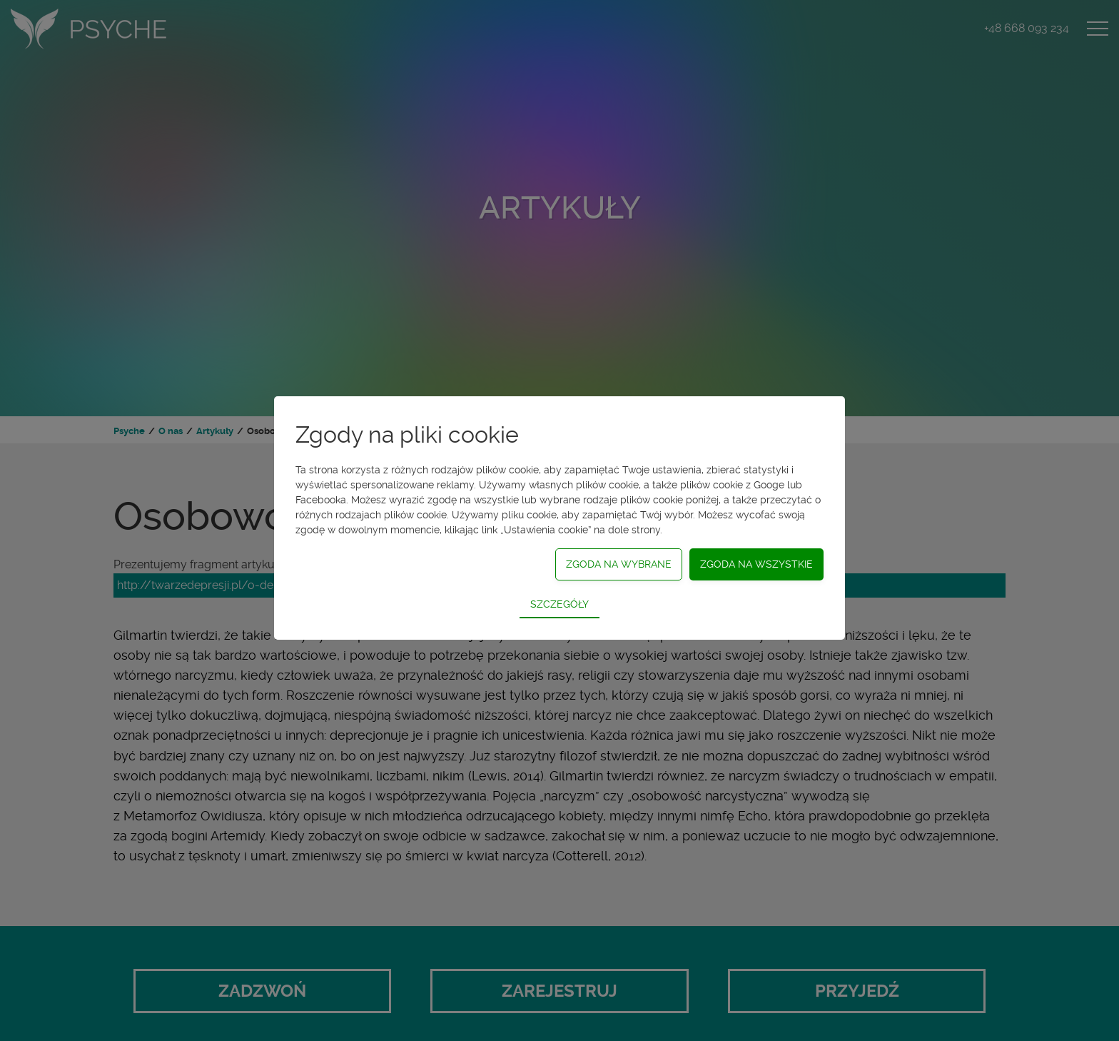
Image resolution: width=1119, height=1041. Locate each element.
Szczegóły (559, 604)
